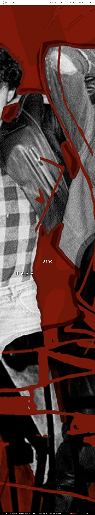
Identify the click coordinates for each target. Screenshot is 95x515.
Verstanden (73, 513)
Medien (56, 2)
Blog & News (73, 2)
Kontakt (92, 2)
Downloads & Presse (83, 2)
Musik (62, 2)
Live (66, 2)
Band (51, 2)
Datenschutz (88, 513)
